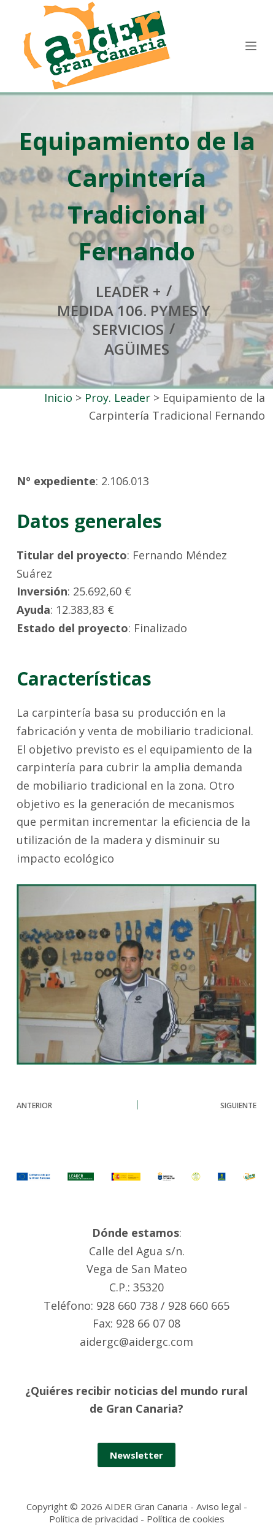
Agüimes (136, 349)
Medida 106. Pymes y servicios (133, 319)
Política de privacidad (93, 1519)
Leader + (128, 291)
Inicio (58, 397)
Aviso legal (218, 1506)
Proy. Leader (117, 397)
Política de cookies (186, 1519)
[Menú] (250, 45)
